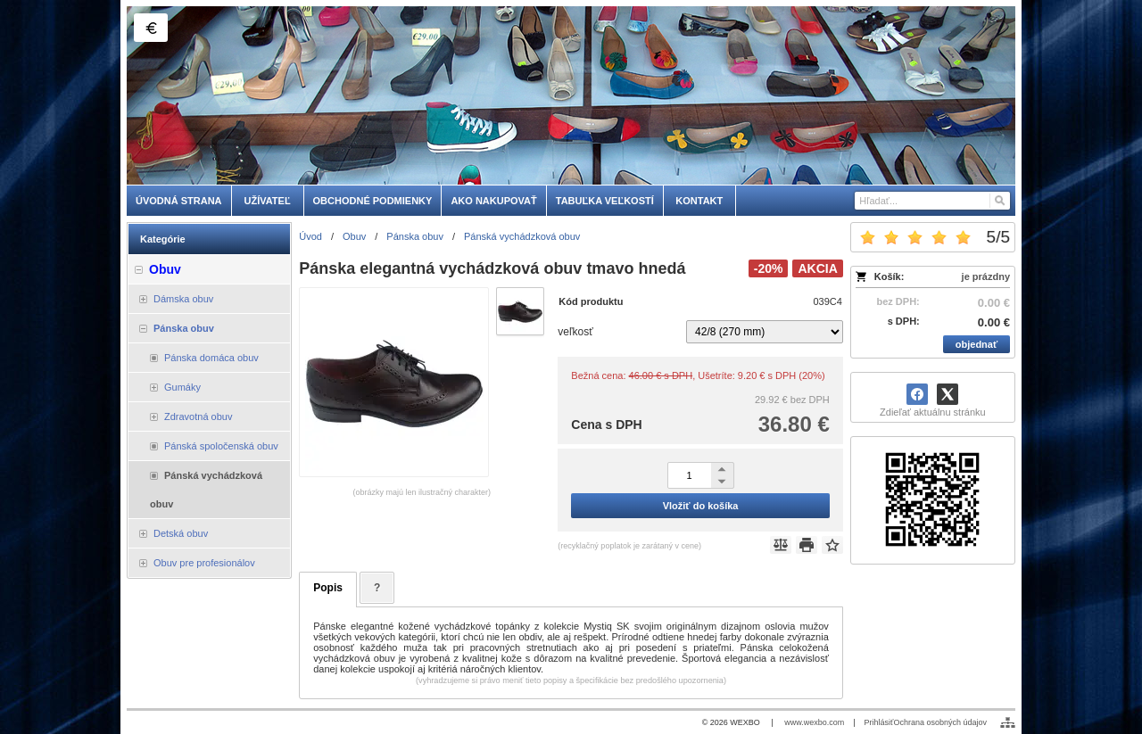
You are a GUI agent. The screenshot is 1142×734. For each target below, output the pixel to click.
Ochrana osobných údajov (940, 722)
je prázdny (986, 276)
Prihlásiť (879, 722)
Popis (328, 587)
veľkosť (575, 332)
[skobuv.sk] (571, 95)
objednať (976, 344)
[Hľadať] (999, 200)
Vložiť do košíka (701, 505)
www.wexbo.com (814, 722)
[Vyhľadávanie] (932, 201)
